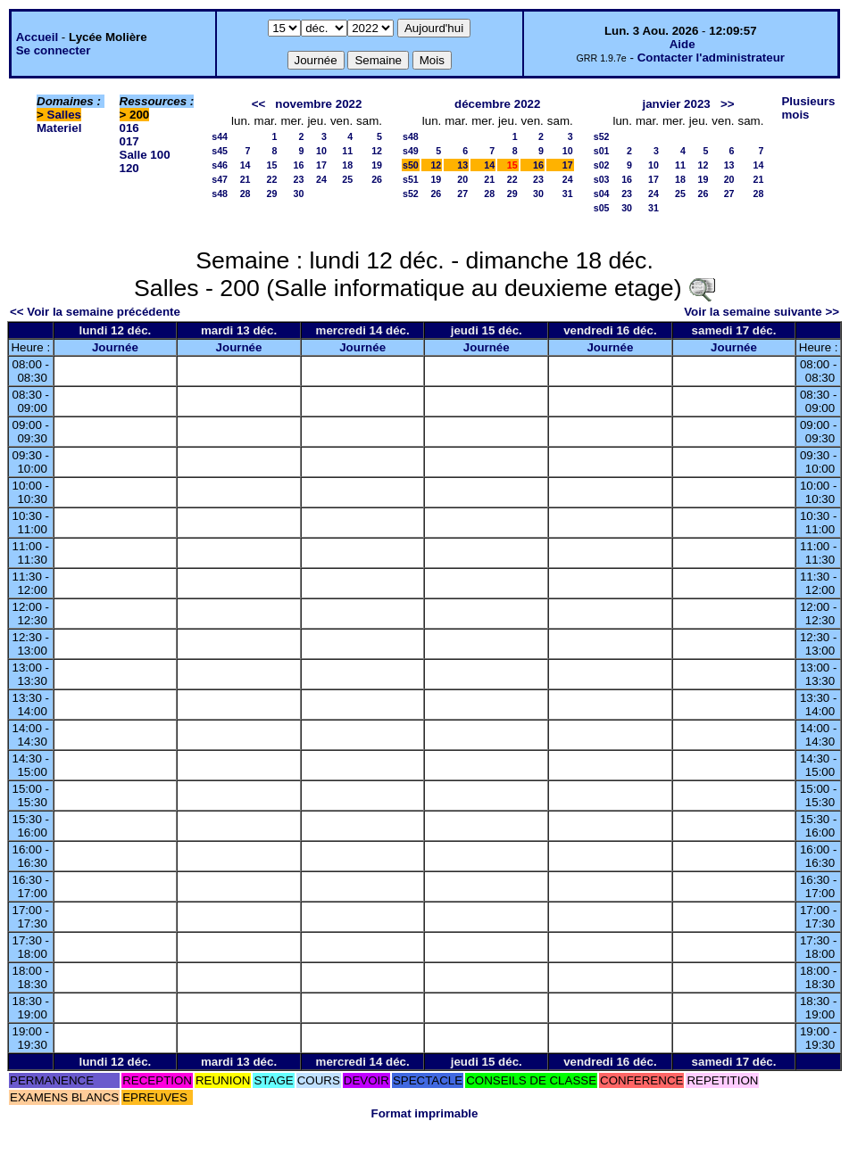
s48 (220, 193)
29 (272, 193)
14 (245, 165)
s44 (220, 136)
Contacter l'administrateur (711, 57)
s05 (602, 207)
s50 (411, 165)
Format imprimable (425, 1113)
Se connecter (53, 50)
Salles (64, 114)
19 (376, 165)
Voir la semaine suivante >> (761, 311)
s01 (602, 150)
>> (727, 104)
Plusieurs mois (808, 108)
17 (321, 165)
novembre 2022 (318, 104)
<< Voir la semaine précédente (95, 311)
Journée (115, 347)
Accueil (37, 37)
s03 (602, 179)
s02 (602, 165)
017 (129, 141)
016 (129, 128)
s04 (602, 193)
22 (272, 179)
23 (299, 179)
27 (462, 193)
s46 (220, 165)
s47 (220, 179)
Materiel (59, 128)
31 (567, 193)
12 (376, 150)
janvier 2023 (676, 104)
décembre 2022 (497, 104)
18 (347, 165)
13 (462, 165)
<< (259, 104)
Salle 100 (145, 154)
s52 (411, 193)
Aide (682, 44)
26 (376, 179)
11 (347, 150)
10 (321, 150)
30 (299, 193)
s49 (411, 150)
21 (245, 179)
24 (321, 179)
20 (462, 179)
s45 (220, 150)
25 (347, 179)
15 (272, 165)
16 (299, 165)
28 (245, 193)
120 (129, 168)
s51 (411, 179)
